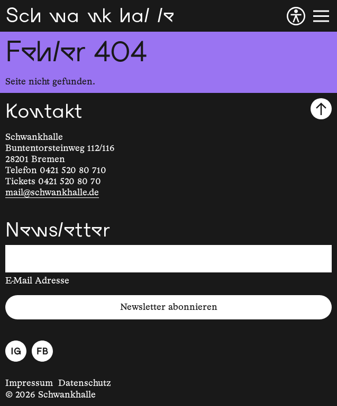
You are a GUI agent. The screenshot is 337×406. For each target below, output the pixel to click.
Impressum (29, 383)
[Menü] (321, 16)
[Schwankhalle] (89, 16)
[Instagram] (15, 351)
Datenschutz (84, 383)
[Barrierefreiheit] (296, 16)
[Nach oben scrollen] (321, 108)
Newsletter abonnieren (168, 307)
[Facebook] (42, 351)
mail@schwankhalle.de (52, 192)
